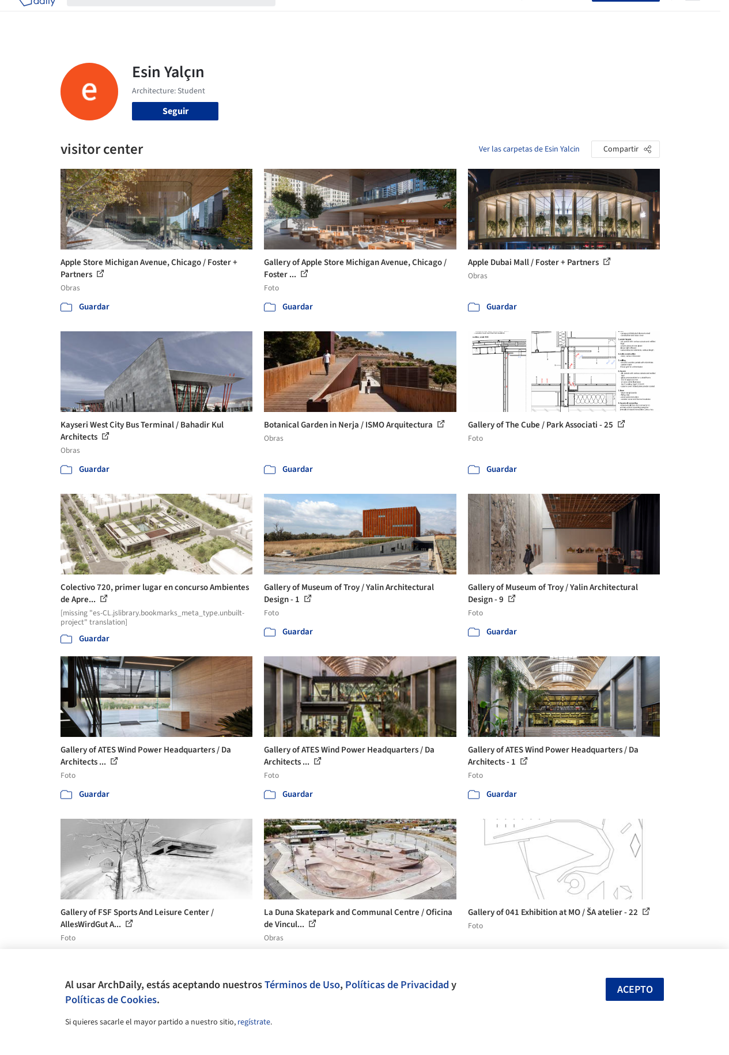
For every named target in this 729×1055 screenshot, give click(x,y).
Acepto (635, 989)
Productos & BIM (400, 16)
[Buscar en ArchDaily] (180, 16)
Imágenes (339, 16)
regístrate (253, 1022)
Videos (497, 16)
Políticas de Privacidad (397, 984)
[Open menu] (692, 16)
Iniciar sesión (559, 16)
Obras (299, 16)
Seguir (175, 111)
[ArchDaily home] (36, 16)
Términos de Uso (302, 984)
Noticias (458, 16)
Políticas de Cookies (111, 999)
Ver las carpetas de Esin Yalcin (529, 149)
